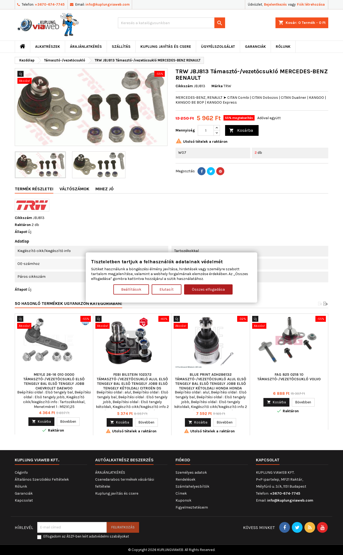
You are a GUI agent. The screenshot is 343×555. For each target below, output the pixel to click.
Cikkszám (184, 86)
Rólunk (283, 46)
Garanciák (255, 46)
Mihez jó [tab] (104, 188)
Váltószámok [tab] (74, 188)
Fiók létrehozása (311, 4)
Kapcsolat (24, 500)
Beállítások (131, 289)
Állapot (21, 231)
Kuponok (183, 500)
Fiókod (183, 459)
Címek (181, 493)
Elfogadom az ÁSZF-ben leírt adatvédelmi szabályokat (86, 536)
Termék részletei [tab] (34, 188)
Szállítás (121, 46)
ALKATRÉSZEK (47, 46)
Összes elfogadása (208, 289)
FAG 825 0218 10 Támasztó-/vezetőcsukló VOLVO (289, 376)
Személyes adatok (191, 472)
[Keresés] (171, 22)
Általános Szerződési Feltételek (42, 479)
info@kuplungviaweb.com (107, 4)
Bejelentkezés (275, 4)
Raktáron (23, 224)
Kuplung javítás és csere (165, 46)
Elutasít (166, 289)
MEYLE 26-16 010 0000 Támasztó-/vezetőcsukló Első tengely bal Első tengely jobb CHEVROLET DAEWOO (54, 381)
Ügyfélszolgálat (218, 46)
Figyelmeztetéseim (192, 507)
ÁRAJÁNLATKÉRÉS (86, 46)
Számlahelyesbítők (192, 486)
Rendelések (185, 479)
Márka (217, 86)
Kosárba (241, 130)
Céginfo (21, 472)
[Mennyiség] (206, 130)
